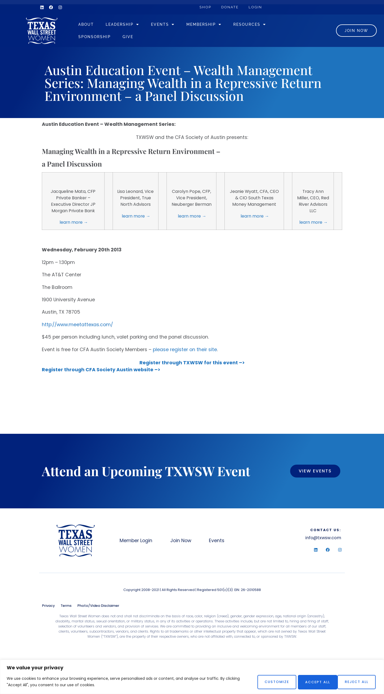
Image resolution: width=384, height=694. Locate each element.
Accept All (356, 682)
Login (257, 7)
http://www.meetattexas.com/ (77, 326)
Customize (269, 682)
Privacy (48, 607)
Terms (66, 607)
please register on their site (185, 351)
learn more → (73, 224)
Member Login (136, 542)
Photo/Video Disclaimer (98, 607)
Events (171, 25)
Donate (231, 7)
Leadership (130, 25)
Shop (206, 7)
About (94, 25)
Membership (212, 25)
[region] (192, 677)
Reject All (312, 682)
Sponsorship (103, 37)
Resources (258, 25)
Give (136, 37)
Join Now (182, 542)
